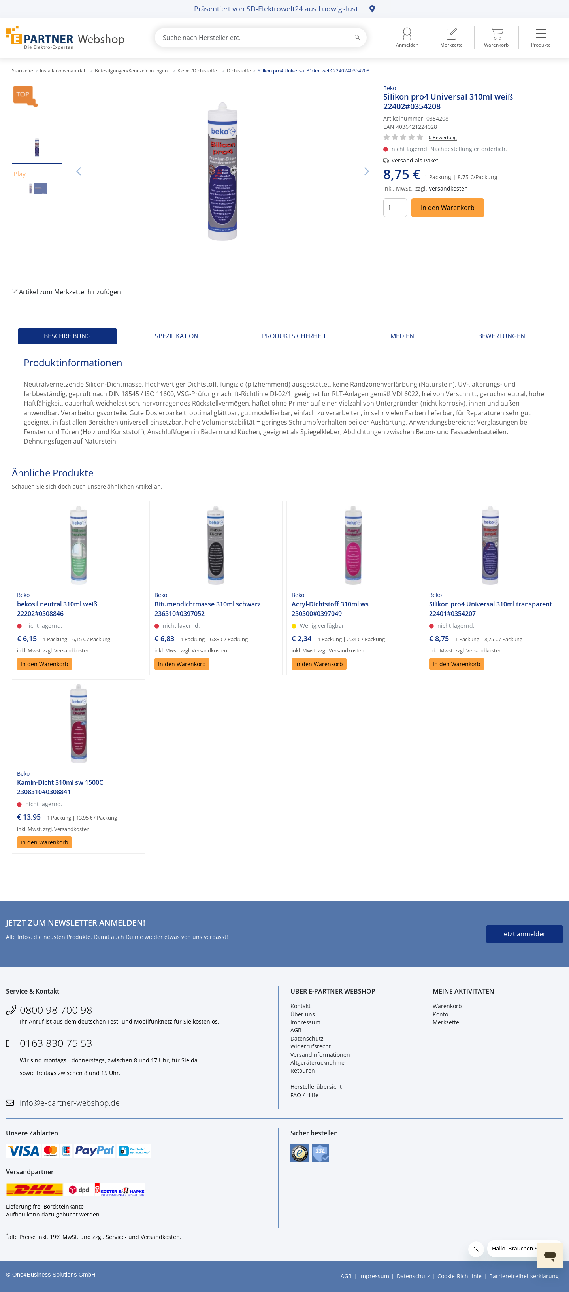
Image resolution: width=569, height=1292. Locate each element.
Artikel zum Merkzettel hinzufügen (66, 291)
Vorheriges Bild (78, 171)
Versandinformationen (320, 1054)
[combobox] (261, 37)
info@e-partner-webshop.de (70, 1102)
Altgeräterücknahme (317, 1062)
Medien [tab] (402, 336)
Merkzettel (447, 1022)
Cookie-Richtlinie (459, 1276)
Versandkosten (448, 188)
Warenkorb (447, 1006)
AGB (295, 1030)
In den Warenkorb (448, 207)
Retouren (302, 1071)
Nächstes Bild (366, 171)
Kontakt (300, 1006)
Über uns (302, 1014)
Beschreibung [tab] (67, 336)
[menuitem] (452, 37)
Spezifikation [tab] (176, 336)
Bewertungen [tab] (501, 336)
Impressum (305, 1022)
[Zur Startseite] (71, 38)
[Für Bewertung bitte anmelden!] (443, 137)
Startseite (22, 70)
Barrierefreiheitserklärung (524, 1276)
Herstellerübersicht (316, 1086)
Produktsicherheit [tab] (294, 336)
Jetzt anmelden (524, 933)
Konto (440, 1014)
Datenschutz (307, 1038)
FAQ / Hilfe (304, 1095)
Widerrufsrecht (310, 1046)
